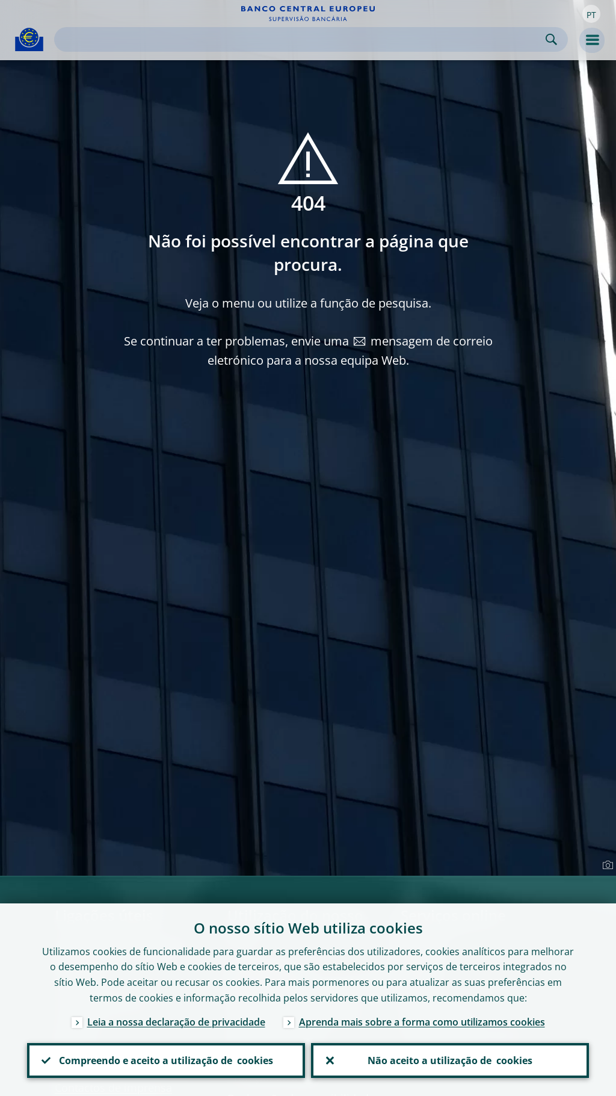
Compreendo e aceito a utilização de (166, 1060)
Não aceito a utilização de (450, 1060)
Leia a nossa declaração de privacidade (176, 1022)
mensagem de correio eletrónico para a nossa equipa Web (350, 350)
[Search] (301, 39)
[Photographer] (606, 865)
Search (551, 39)
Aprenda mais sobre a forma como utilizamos (422, 1022)
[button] (591, 14)
